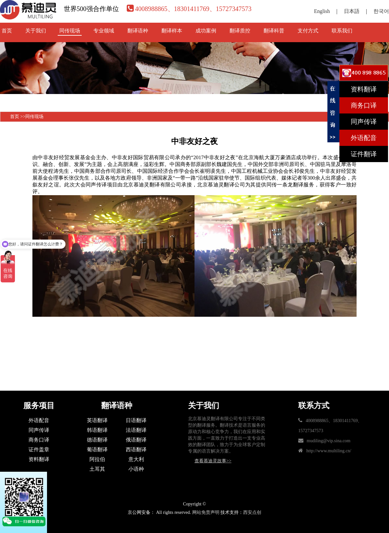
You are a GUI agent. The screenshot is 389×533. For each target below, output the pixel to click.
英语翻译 (97, 420)
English (322, 11)
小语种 (136, 469)
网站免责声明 (205, 512)
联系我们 (342, 30)
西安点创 (252, 512)
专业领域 (103, 30)
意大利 (136, 459)
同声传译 (39, 430)
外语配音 (39, 420)
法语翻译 (136, 430)
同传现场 (69, 30)
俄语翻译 (136, 440)
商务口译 (39, 440)
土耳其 (97, 469)
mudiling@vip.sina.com (328, 440)
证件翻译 (364, 154)
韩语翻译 (97, 430)
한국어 (381, 11)
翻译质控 (240, 30)
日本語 (352, 11)
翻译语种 (137, 30)
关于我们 (35, 30)
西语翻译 (136, 449)
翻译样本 (171, 30)
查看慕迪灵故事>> (212, 460)
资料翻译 (39, 459)
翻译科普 (274, 30)
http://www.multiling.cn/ (328, 450)
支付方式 (308, 30)
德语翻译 (97, 440)
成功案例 (205, 30)
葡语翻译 (97, 449)
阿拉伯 (97, 459)
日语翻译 (136, 420)
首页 (7, 30)
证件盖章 (39, 449)
